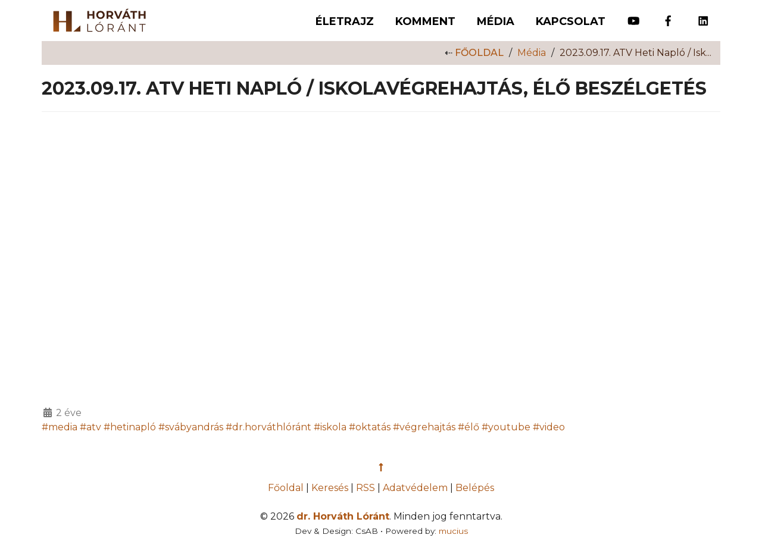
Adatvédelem (415, 487)
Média (495, 21)
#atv (90, 427)
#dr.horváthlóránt (268, 427)
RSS (365, 487)
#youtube (506, 427)
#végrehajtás (424, 427)
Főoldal (479, 52)
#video (549, 427)
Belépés (474, 487)
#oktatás (370, 427)
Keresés (329, 487)
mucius (453, 531)
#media (59, 427)
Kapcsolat (570, 21)
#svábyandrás (190, 427)
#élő (468, 427)
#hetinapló (130, 427)
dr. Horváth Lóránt (342, 516)
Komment (425, 21)
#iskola (330, 427)
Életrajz (345, 21)
